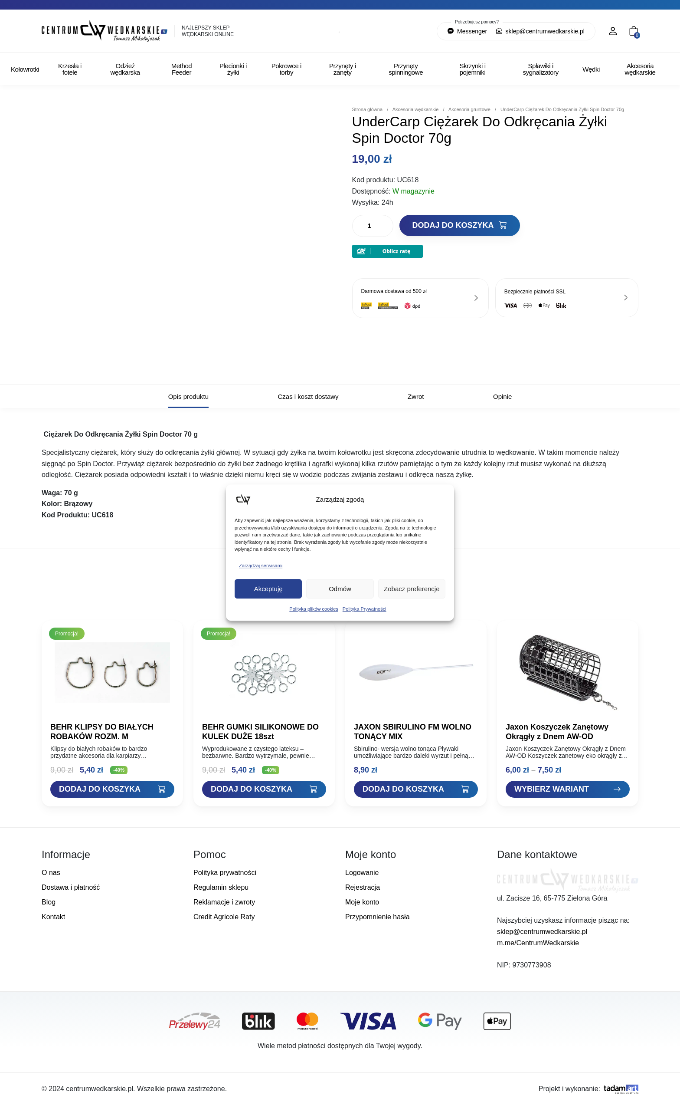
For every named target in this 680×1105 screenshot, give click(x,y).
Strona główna (367, 109)
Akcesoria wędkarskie (640, 69)
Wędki (591, 69)
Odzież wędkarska (125, 69)
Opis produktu (188, 396)
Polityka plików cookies (313, 609)
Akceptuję (268, 588)
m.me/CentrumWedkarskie (538, 943)
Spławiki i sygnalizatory (540, 69)
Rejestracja (362, 887)
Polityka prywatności (224, 872)
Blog (49, 902)
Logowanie (362, 872)
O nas (51, 872)
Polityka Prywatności (364, 609)
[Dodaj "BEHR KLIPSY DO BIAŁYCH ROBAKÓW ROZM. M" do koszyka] (112, 789)
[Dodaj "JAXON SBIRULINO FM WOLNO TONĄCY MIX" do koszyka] (416, 789)
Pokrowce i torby (286, 69)
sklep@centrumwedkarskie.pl (540, 31)
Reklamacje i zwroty (224, 902)
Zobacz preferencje (411, 588)
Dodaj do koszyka (459, 225)
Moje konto (362, 902)
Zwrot (416, 396)
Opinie (502, 396)
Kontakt (53, 917)
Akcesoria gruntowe (469, 109)
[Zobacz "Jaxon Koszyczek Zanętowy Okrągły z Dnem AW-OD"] (568, 789)
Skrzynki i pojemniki (472, 69)
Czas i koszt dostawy (308, 396)
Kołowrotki (25, 69)
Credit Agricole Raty (224, 917)
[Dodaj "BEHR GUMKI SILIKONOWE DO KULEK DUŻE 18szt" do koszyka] (264, 789)
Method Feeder (181, 69)
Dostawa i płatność (71, 887)
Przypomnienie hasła (377, 917)
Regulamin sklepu (220, 887)
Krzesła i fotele (70, 69)
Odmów (340, 588)
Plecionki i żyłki (233, 69)
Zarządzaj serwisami (260, 565)
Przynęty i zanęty (342, 69)
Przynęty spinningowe (406, 69)
